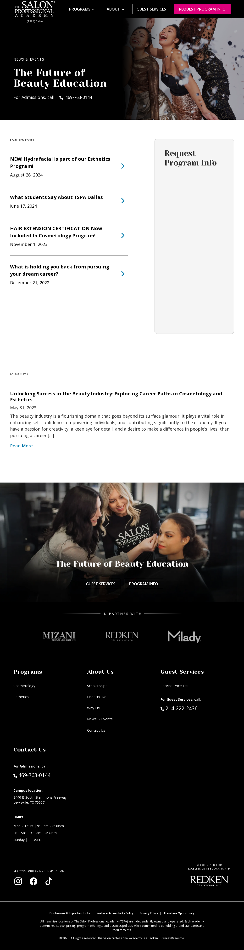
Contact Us (96, 730)
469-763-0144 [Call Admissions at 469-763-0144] (31, 775)
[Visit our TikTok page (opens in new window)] (49, 881)
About (113, 9)
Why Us (93, 707)
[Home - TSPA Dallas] (34, 9)
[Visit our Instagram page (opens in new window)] (18, 881)
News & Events (100, 719)
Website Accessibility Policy (115, 913)
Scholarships (97, 685)
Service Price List (175, 685)
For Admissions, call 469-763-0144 (52, 97)
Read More (21, 446)
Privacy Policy (149, 913)
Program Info (143, 583)
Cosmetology (24, 685)
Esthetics (21, 696)
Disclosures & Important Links (70, 913)
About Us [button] (100, 671)
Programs (79, 9)
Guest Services (151, 9)
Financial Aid (96, 696)
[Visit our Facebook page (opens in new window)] (33, 881)
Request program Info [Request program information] (202, 9)
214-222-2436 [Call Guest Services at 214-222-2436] (179, 708)
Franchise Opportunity (179, 913)
